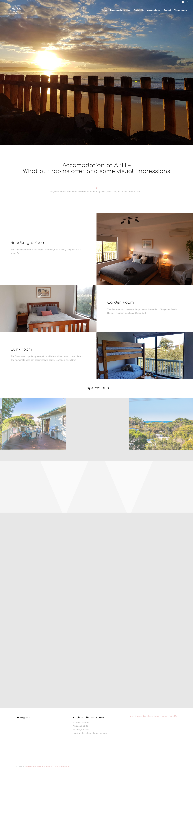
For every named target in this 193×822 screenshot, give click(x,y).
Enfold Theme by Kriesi (62, 766)
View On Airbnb (137, 716)
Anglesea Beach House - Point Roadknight (164, 716)
